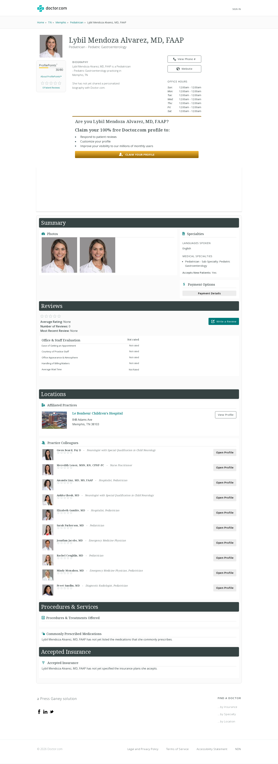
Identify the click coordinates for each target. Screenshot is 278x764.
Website (184, 68)
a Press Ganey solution (57, 698)
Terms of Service (177, 749)
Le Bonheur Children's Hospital (97, 413)
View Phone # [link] (184, 59)
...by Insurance (227, 707)
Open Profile (224, 452)
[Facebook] (39, 711)
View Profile (225, 414)
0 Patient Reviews (51, 87)
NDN (238, 749)
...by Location (226, 721)
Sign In (236, 9)
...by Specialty (227, 714)
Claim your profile (137, 154)
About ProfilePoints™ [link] (51, 76)
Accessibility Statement (212, 749)
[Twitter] (51, 711)
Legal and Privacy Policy (143, 749)
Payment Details (209, 293)
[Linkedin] (45, 711)
